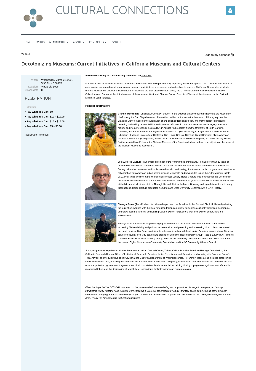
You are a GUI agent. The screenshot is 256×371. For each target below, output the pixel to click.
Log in (230, 10)
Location (33, 86)
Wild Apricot (205, 366)
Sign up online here (43, 328)
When (34, 79)
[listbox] (220, 55)
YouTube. (146, 75)
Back (28, 54)
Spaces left (31, 90)
